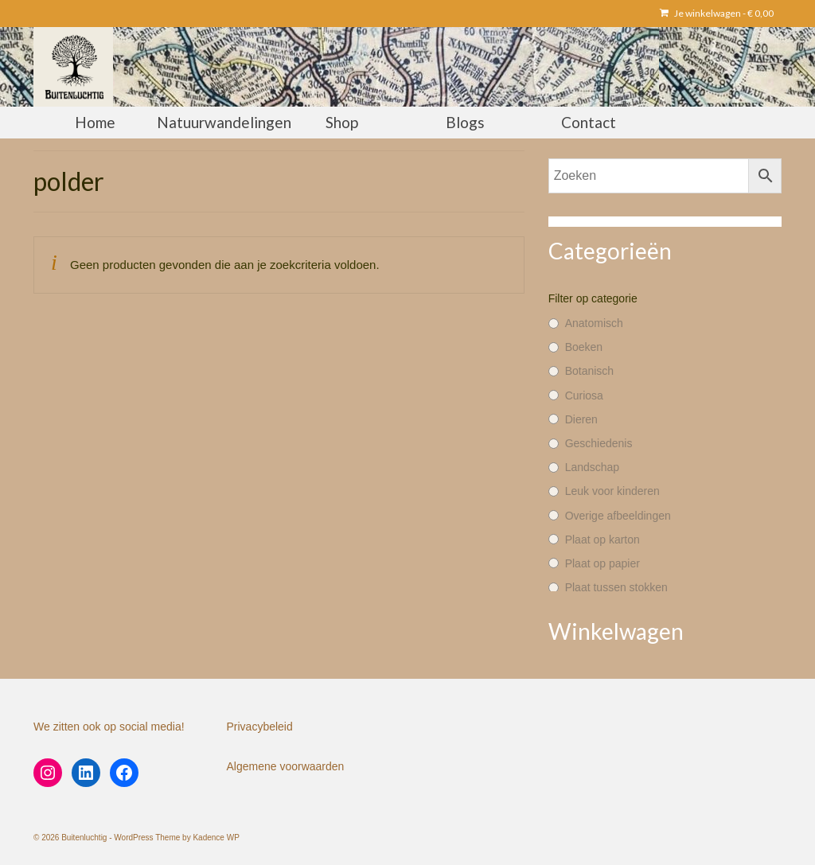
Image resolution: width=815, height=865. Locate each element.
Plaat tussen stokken (616, 587)
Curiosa (584, 395)
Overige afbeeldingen (618, 515)
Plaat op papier (602, 563)
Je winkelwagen (717, 13)
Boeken (583, 347)
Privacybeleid (260, 726)
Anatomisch (594, 323)
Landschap (592, 467)
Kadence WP (216, 837)
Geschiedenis (599, 443)
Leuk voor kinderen (612, 491)
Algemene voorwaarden (286, 766)
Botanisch (589, 370)
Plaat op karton (602, 539)
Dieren (581, 419)
